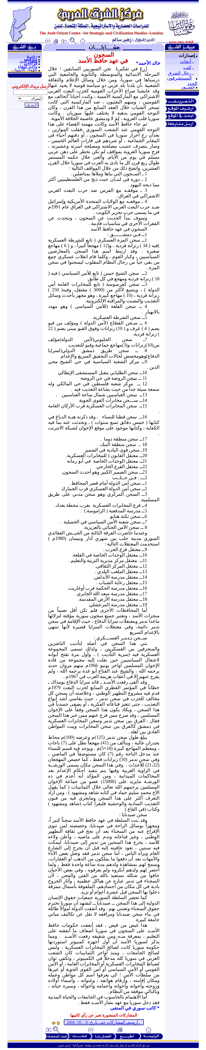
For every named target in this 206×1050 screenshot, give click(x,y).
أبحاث (185, 61)
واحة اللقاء (27, 66)
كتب (187, 67)
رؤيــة (32, 56)
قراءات (30, 63)
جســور (188, 86)
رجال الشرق (179, 73)
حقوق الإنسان (24, 69)
